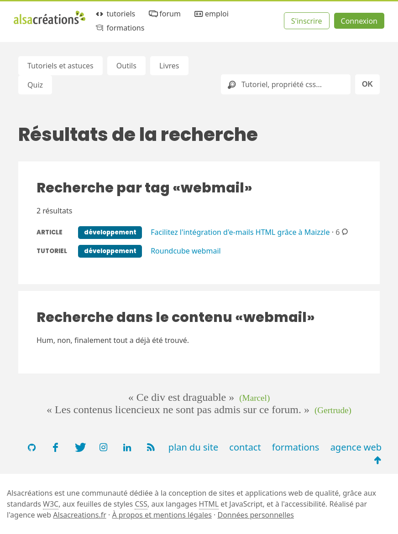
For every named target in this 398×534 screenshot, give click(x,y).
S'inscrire (306, 21)
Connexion (359, 21)
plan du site (193, 447)
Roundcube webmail (185, 250)
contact (245, 447)
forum (164, 14)
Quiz (35, 85)
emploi (211, 14)
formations (119, 28)
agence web (356, 447)
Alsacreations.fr (79, 515)
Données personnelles (255, 515)
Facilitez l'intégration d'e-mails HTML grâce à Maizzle (240, 232)
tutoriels (114, 14)
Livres (169, 66)
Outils (126, 66)
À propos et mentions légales (161, 515)
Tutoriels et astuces (60, 66)
